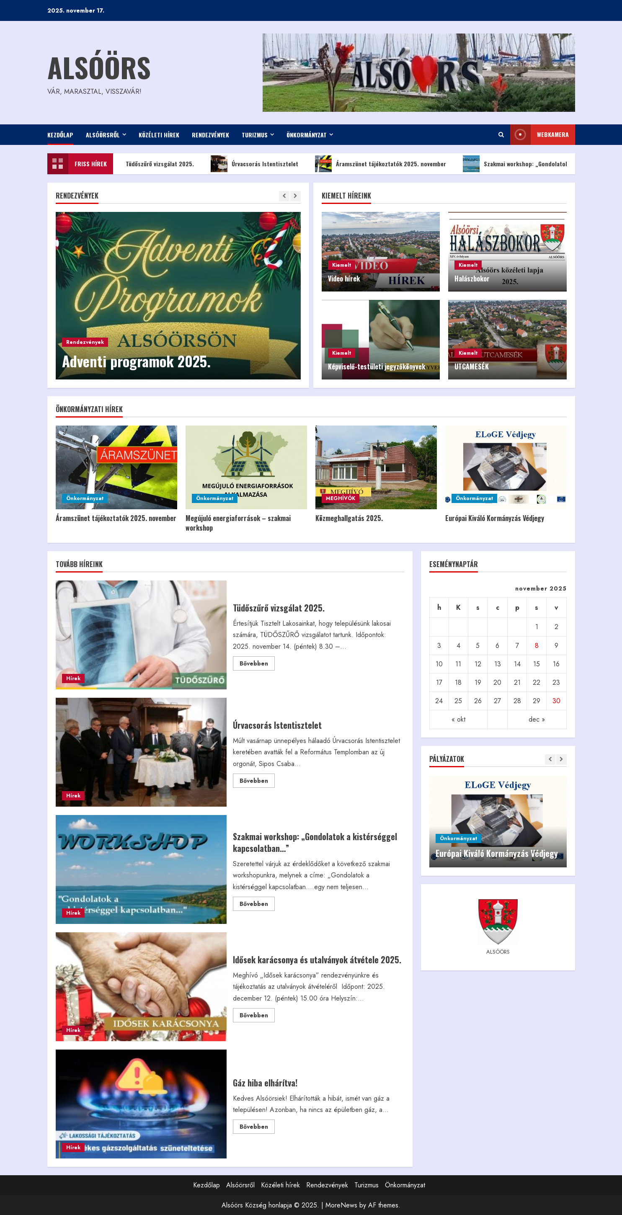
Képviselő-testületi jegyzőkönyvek (376, 366)
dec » (537, 719)
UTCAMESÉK (471, 366)
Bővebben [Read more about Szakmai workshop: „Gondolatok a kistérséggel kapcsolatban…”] (257, 905)
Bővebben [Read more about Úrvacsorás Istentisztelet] (257, 782)
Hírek (73, 678)
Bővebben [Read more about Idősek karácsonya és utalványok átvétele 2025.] (257, 1016)
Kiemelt (341, 265)
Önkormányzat (306, 134)
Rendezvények (210, 134)
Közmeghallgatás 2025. (349, 518)
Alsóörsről (103, 134)
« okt (458, 719)
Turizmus (255, 134)
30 (556, 701)
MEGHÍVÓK (340, 498)
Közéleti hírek (159, 134)
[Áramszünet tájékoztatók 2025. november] (116, 467)
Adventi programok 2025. (136, 360)
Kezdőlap (60, 134)
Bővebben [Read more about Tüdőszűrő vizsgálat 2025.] (257, 665)
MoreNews (341, 1205)
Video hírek (344, 278)
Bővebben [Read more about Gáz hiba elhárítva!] (257, 1128)
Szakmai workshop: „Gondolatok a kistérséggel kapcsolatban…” (141, 869)
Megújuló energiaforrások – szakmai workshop (238, 522)
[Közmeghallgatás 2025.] (376, 467)
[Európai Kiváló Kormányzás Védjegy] (506, 467)
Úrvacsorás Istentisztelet (261, 163)
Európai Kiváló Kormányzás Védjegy (494, 518)
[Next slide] (295, 196)
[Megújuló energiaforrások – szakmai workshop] (246, 467)
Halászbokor (472, 278)
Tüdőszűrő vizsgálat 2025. (156, 163)
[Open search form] (501, 134)
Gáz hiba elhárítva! (141, 1104)
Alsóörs (99, 66)
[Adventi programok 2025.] (178, 295)
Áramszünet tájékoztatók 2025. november (387, 163)
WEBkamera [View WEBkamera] (539, 134)
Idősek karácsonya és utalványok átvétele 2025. (141, 986)
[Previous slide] (284, 196)
